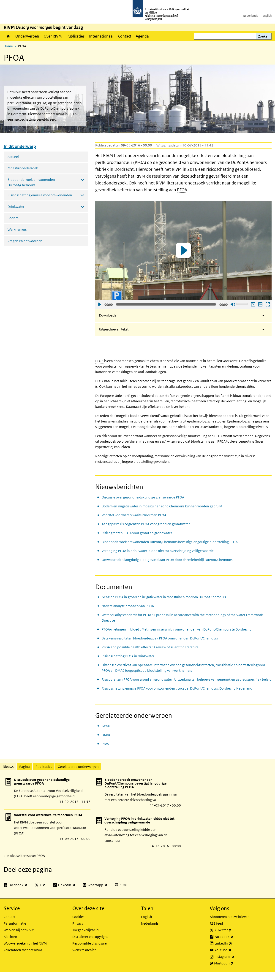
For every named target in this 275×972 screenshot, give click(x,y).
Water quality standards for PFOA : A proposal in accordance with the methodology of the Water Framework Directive (182, 618)
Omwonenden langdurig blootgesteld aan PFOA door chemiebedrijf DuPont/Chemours (167, 560)
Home (8, 36)
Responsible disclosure (89, 943)
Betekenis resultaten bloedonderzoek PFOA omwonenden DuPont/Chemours (160, 638)
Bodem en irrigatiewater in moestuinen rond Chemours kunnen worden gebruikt (162, 506)
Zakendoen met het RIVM (23, 950)
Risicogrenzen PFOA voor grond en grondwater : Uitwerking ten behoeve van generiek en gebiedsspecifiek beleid (187, 679)
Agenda (142, 36)
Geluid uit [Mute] (232, 304)
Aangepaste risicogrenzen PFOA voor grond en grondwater (146, 524)
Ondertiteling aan (252, 304)
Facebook (234, 937)
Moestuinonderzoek (23, 168)
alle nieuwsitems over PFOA (24, 855)
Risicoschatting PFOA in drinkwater (128, 656)
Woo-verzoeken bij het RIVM (25, 943)
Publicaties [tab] (43, 766)
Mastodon (234, 963)
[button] (183, 250)
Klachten (10, 936)
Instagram (235, 956)
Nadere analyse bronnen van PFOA (128, 606)
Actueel (13, 156)
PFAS (105, 744)
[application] (183, 250)
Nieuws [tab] (8, 766)
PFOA (182, 189)
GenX (106, 726)
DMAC (106, 735)
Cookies (78, 917)
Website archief (84, 950)
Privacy (77, 923)
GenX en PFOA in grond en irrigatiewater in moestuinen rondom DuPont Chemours (164, 597)
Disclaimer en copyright (90, 936)
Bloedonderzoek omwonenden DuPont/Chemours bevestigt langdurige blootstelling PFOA (170, 542)
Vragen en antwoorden (25, 241)
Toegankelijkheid (85, 930)
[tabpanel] (138, 815)
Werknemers (17, 229)
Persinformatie (15, 923)
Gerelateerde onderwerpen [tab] (78, 766)
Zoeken (264, 36)
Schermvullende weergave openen (267, 304)
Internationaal (101, 36)
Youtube (233, 950)
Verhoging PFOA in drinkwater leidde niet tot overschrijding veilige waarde (158, 551)
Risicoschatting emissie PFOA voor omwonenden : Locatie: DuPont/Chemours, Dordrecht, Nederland (177, 688)
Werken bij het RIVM (19, 930)
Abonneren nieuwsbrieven (230, 917)
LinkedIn (233, 943)
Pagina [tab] (24, 766)
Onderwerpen (27, 36)
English (267, 16)
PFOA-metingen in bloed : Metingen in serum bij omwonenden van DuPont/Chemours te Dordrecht (176, 629)
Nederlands (250, 16)
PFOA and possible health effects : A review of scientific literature (150, 647)
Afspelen (99, 304)
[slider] (166, 304)
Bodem (13, 218)
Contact (124, 36)
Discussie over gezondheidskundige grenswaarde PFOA (143, 497)
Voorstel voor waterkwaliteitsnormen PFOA (134, 515)
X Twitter (233, 930)
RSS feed (216, 923)
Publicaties (75, 36)
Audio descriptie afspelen (260, 304)
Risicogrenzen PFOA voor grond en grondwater (137, 533)
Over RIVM (53, 36)
